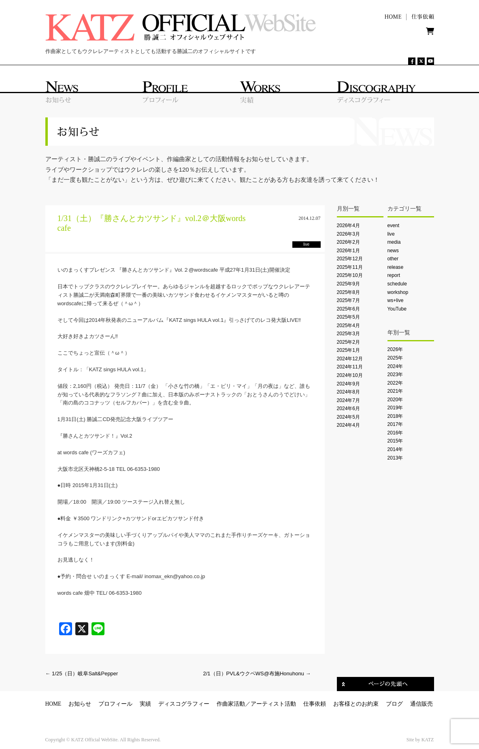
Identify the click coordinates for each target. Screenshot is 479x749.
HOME (53, 704)
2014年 (395, 449)
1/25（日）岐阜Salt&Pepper (81, 673)
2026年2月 (348, 242)
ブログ (394, 704)
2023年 (395, 374)
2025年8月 (348, 292)
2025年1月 (348, 350)
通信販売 (421, 704)
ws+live (395, 300)
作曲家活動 (231, 704)
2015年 (395, 441)
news (393, 250)
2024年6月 (348, 408)
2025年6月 (348, 309)
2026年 (395, 349)
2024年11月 (350, 367)
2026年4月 (348, 225)
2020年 (395, 399)
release (395, 267)
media (394, 242)
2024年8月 (348, 392)
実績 (145, 704)
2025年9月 (348, 284)
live (391, 234)
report (393, 275)
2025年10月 (350, 275)
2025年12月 (350, 259)
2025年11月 (350, 267)
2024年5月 (348, 417)
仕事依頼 (314, 704)
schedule (397, 284)
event (393, 225)
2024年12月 (350, 359)
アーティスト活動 (273, 704)
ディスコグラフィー (183, 704)
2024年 (395, 366)
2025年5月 (348, 317)
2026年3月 (348, 234)
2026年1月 (348, 250)
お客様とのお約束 (356, 704)
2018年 (395, 416)
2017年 (395, 424)
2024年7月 (348, 400)
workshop (398, 292)
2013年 (395, 458)
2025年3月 (348, 333)
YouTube (397, 309)
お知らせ (79, 704)
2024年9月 (348, 384)
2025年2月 (348, 342)
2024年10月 (350, 375)
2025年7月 (348, 300)
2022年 (395, 383)
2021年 (395, 391)
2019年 (395, 408)
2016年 (395, 433)
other (393, 259)
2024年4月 (348, 425)
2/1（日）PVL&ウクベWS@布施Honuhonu (257, 673)
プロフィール (115, 704)
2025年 (395, 358)
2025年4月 (348, 325)
